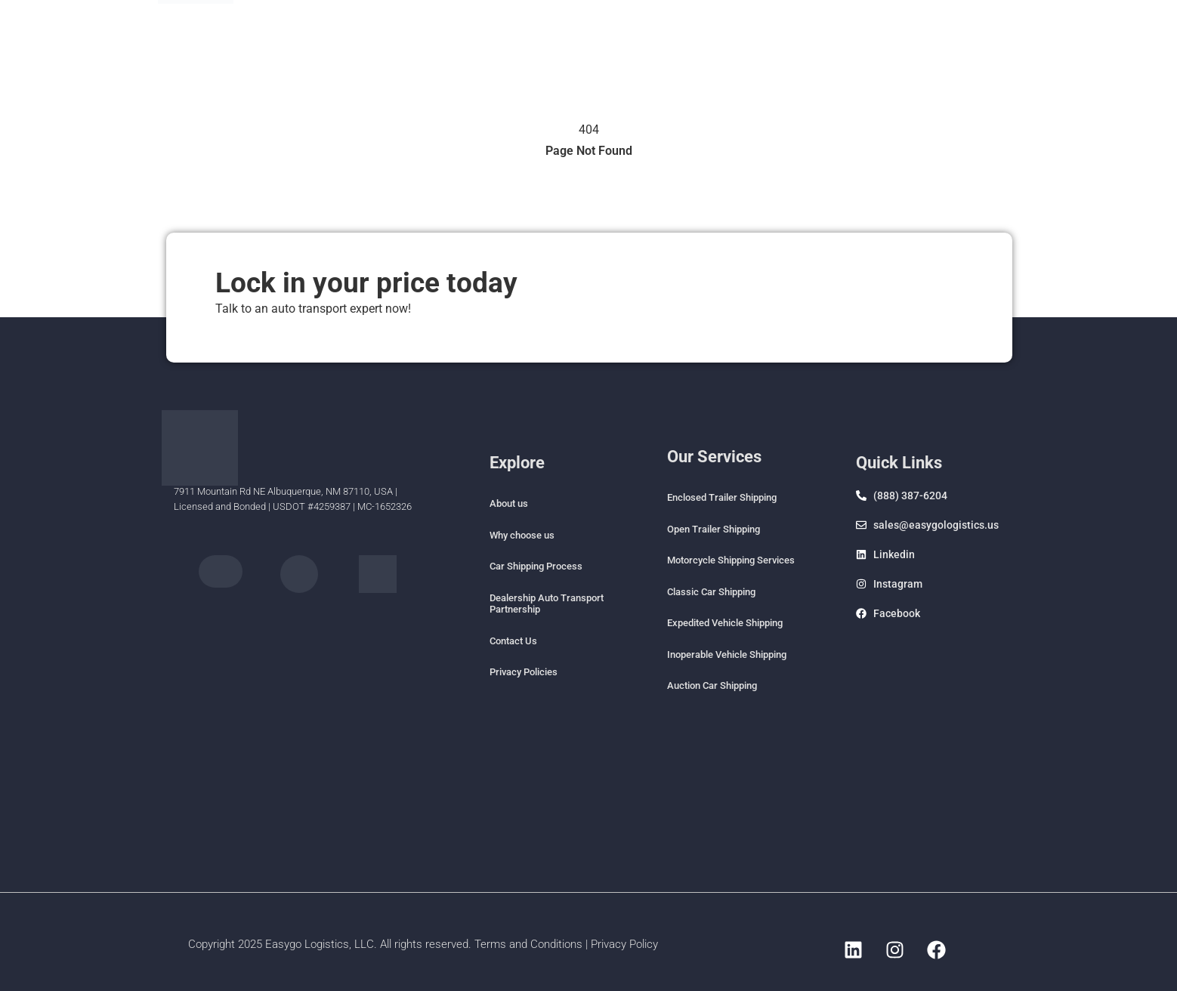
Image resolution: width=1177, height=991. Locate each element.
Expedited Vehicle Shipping (725, 622)
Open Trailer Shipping (713, 529)
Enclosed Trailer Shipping (722, 497)
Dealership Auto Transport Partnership (547, 604)
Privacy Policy (624, 944)
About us (509, 503)
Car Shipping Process (536, 566)
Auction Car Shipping (712, 685)
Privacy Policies (524, 672)
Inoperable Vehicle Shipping (726, 654)
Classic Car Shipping (711, 591)
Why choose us (522, 535)
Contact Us (513, 641)
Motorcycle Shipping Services (731, 560)
